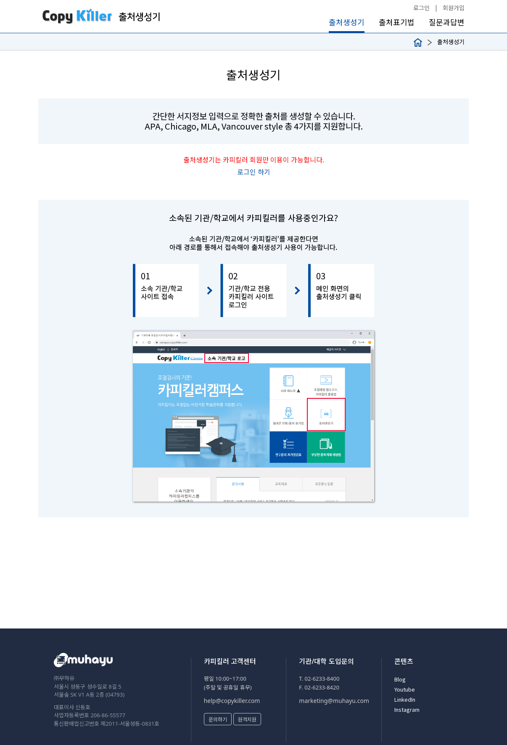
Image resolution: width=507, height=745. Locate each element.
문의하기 (218, 719)
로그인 (421, 7)
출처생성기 (346, 22)
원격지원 (247, 719)
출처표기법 (397, 22)
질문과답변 (447, 22)
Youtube (404, 689)
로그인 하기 (253, 172)
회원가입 (454, 7)
